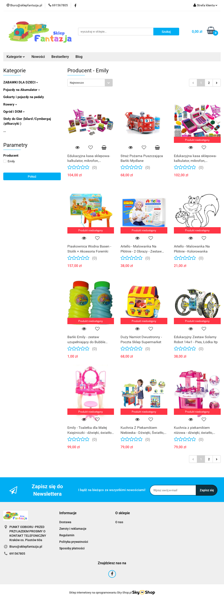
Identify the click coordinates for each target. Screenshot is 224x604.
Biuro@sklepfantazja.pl (25, 546)
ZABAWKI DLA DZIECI (20, 82)
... (4, 131)
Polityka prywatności (73, 541)
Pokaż (32, 176)
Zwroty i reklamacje (72, 528)
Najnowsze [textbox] (77, 82)
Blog (78, 57)
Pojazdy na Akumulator (21, 90)
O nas (119, 522)
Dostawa (65, 522)
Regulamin (66, 535)
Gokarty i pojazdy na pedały (23, 97)
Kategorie (16, 57)
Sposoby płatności (72, 548)
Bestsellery (60, 57)
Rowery (10, 104)
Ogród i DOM (14, 112)
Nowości (38, 57)
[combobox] (90, 83)
